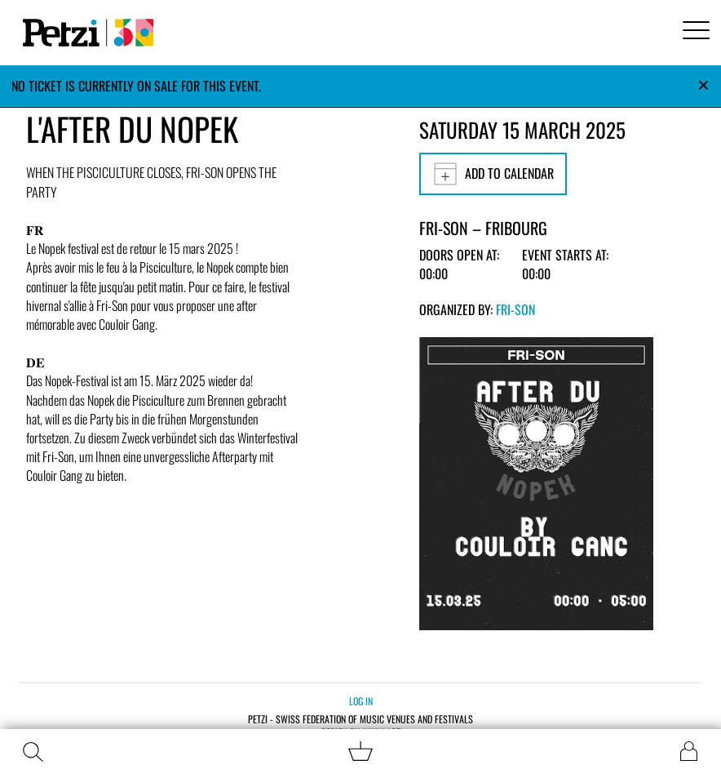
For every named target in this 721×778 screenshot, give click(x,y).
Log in (361, 701)
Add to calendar (493, 174)
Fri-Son (515, 309)
